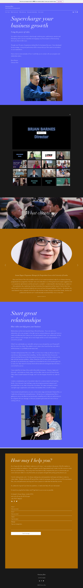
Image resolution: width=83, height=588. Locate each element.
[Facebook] (75, 12)
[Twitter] (77, 12)
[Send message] (26, 533)
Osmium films (9, 6)
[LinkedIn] (73, 12)
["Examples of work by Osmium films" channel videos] (41, 170)
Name (12, 506)
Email (12, 511)
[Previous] (5, 265)
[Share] (69, 114)
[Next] (77, 265)
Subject (13, 516)
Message (13, 521)
